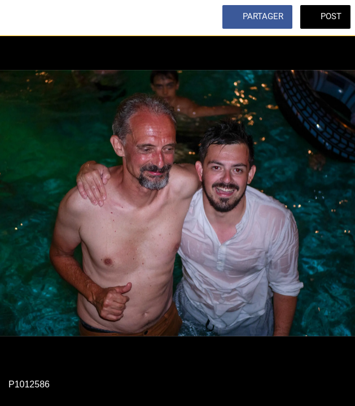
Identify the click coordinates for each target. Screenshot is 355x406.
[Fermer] (18, 18)
